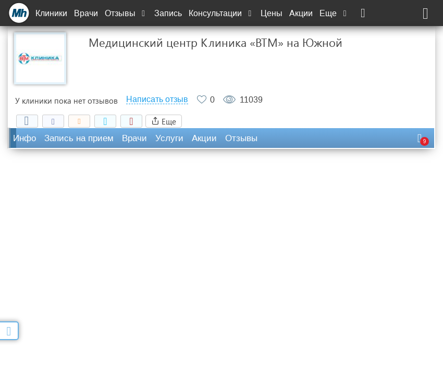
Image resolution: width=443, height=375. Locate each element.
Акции (301, 13)
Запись (168, 13)
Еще (334, 13)
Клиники (51, 13)
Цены (271, 13)
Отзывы (126, 13)
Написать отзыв (157, 99)
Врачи (86, 13)
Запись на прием (79, 138)
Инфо (24, 138)
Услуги (169, 138)
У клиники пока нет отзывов (66, 100)
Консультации (221, 13)
